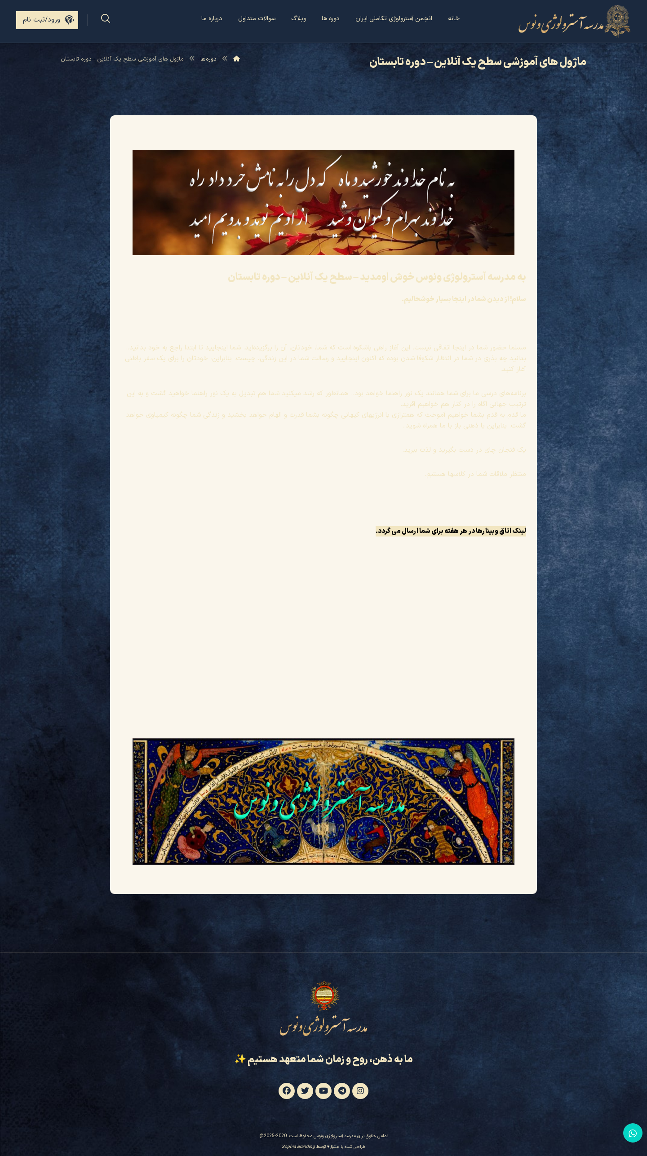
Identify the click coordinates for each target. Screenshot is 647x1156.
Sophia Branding (298, 1147)
